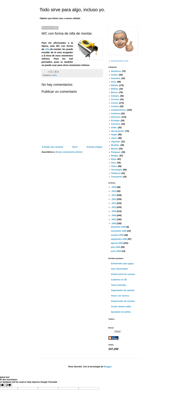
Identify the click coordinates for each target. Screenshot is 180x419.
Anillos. (114, 75)
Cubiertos (116, 113)
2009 (114, 211)
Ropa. (114, 159)
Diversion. (116, 117)
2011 (114, 203)
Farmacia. (116, 124)
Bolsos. (114, 92)
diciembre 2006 (118, 227)
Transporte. (116, 177)
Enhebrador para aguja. (122, 263)
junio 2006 (116, 251)
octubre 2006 (117, 235)
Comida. (115, 106)
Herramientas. (118, 131)
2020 (114, 187)
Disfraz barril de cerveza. (123, 274)
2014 (114, 191)
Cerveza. (115, 99)
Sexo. (114, 163)
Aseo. (54, 75)
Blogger (107, 366)
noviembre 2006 (119, 231)
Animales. (116, 78)
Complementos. (119, 110)
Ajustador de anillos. (121, 312)
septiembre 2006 (119, 239)
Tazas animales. (119, 285)
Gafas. (114, 127)
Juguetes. (116, 141)
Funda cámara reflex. (121, 306)
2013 (114, 195)
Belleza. (115, 89)
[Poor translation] (8, 385)
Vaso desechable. (119, 269)
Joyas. (114, 138)
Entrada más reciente (52, 147)
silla (47, 49)
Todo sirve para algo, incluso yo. (72, 9)
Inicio (75, 147)
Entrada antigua (94, 147)
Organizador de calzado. (123, 290)
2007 (114, 219)
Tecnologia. (116, 170)
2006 (114, 223)
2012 (114, 199)
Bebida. (114, 85)
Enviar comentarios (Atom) (69, 152)
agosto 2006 (117, 243)
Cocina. (114, 103)
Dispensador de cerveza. (123, 301)
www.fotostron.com (119, 61)
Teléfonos (116, 173)
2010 (114, 207)
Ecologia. (115, 120)
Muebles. (115, 145)
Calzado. (115, 96)
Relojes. (115, 156)
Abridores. (116, 71)
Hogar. (114, 134)
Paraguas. (116, 152)
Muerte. (114, 149)
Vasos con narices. (120, 296)
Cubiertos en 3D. (119, 279)
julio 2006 (116, 247)
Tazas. (114, 166)
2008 (114, 215)
